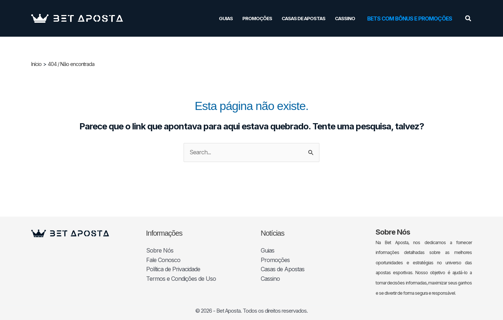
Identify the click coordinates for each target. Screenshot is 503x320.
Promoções (257, 18)
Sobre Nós (159, 250)
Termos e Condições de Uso (181, 278)
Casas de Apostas (303, 18)
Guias (226, 18)
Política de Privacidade (173, 269)
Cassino (345, 18)
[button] (409, 18)
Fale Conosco (163, 260)
